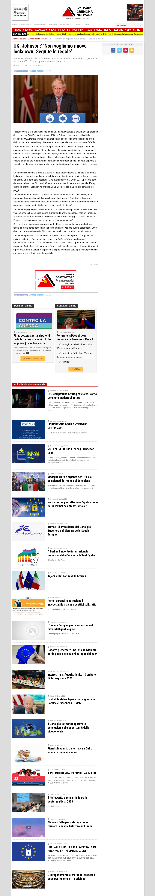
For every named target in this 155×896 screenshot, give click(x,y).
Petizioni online (23, 305)
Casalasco (41, 30)
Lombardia (77, 30)
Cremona (28, 30)
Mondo (107, 30)
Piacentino (64, 30)
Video (128, 30)
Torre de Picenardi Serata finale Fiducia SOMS (53, 34)
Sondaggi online (66, 305)
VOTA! (75, 369)
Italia (89, 30)
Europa (98, 30)
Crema (52, 30)
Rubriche (118, 30)
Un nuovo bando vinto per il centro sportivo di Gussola (94, 34)
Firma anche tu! (33, 358)
